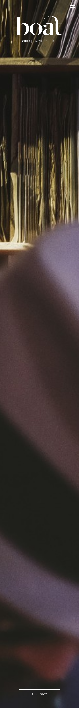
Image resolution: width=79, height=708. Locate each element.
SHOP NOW (39, 694)
